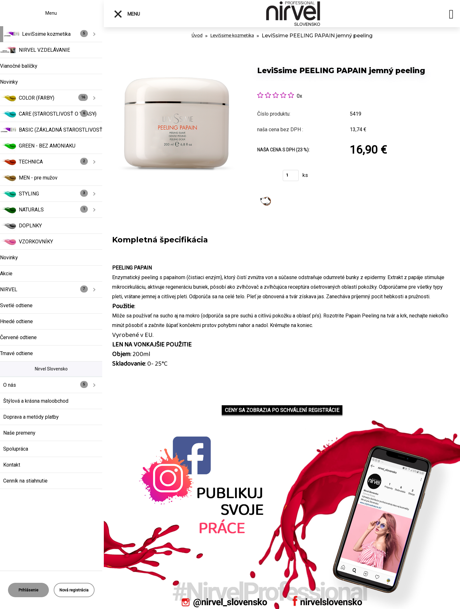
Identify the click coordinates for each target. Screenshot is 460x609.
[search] (451, 15)
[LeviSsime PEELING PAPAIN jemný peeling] (176, 57)
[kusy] (291, 175)
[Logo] (293, 13)
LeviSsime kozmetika (232, 36)
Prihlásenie (28, 590)
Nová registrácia (73, 590)
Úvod (197, 36)
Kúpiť (266, 177)
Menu (126, 14)
